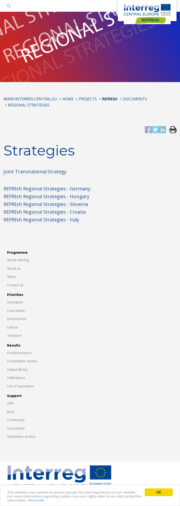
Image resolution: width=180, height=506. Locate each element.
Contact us (15, 285)
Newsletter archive (21, 436)
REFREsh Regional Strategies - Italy (41, 219)
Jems (11, 411)
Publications (16, 377)
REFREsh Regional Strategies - (37, 188)
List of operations (20, 386)
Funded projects (19, 353)
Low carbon (16, 310)
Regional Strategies (28, 105)
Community (16, 420)
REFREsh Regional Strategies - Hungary (46, 196)
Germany (80, 188)
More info (36, 500)
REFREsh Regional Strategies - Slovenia (46, 204)
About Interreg (18, 260)
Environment (16, 319)
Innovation (15, 302)
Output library (17, 369)
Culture (12, 327)
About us (14, 268)
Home (68, 99)
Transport (14, 335)
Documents (135, 99)
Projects (88, 99)
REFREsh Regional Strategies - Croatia (45, 212)
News (11, 276)
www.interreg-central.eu (30, 99)
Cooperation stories (22, 361)
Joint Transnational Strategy (35, 171)
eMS (10, 403)
